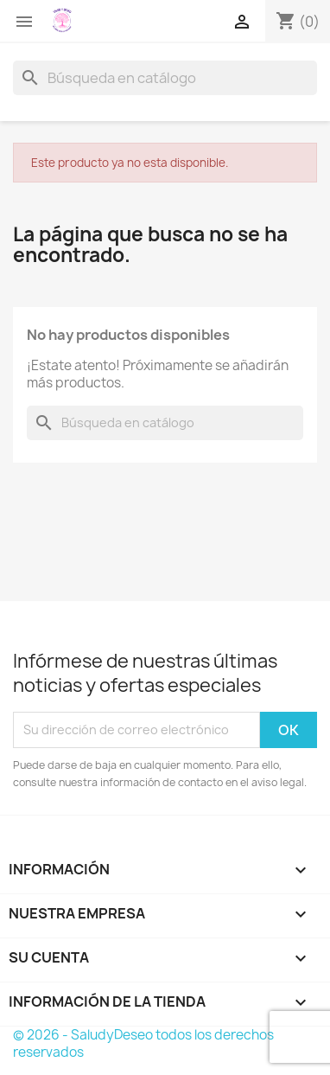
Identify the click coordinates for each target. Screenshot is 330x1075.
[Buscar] (165, 78)
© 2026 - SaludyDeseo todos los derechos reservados (143, 1043)
